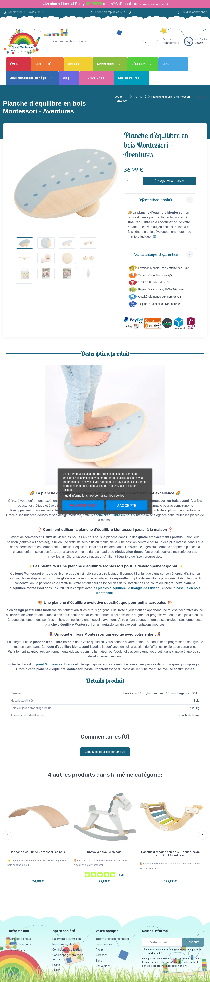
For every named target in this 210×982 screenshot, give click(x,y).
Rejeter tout (83, 505)
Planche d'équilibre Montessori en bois (38, 852)
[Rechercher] (144, 41)
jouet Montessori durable (55, 664)
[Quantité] (132, 181)
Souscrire (193, 942)
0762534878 (36, 12)
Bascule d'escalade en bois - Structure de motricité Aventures (170, 853)
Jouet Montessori (121, 98)
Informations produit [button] (165, 199)
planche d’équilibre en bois (111, 515)
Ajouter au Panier (169, 181)
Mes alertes (103, 966)
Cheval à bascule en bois (104, 852)
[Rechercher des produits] (99, 41)
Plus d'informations (75, 495)
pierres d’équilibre (112, 588)
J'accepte (126, 505)
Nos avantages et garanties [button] (163, 254)
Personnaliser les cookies (107, 495)
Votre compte (107, 931)
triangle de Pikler (144, 588)
